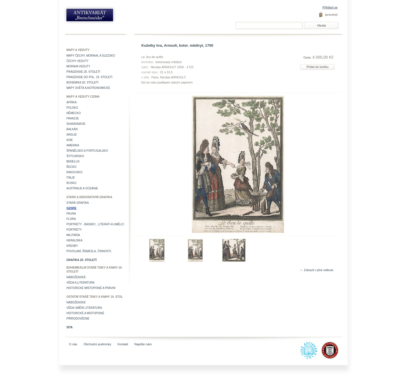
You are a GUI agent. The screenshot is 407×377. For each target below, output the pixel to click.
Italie (70, 177)
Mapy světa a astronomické (88, 87)
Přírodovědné (77, 318)
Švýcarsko (75, 156)
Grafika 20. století (81, 260)
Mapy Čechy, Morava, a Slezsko (90, 55)
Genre (71, 208)
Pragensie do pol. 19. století (89, 77)
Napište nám (143, 344)
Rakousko (74, 172)
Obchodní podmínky (97, 344)
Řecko (71, 166)
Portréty (74, 229)
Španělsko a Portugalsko (87, 150)
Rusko (71, 183)
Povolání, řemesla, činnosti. (89, 251)
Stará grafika (77, 202)
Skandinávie (75, 123)
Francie (72, 118)
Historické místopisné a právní (91, 288)
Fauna (71, 213)
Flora (71, 218)
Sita (69, 327)
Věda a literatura (80, 282)
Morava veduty (78, 66)
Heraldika (74, 240)
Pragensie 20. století (83, 71)
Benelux (73, 161)
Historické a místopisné (85, 313)
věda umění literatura (84, 307)
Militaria (73, 235)
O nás (73, 344)
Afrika (71, 102)
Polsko (72, 107)
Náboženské (76, 277)
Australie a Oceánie (82, 188)
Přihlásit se (330, 7)
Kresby (72, 245)
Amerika (72, 145)
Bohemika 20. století (82, 82)
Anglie (71, 134)
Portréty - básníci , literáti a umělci (95, 224)
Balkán (71, 129)
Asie (69, 140)
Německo (73, 113)
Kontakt (123, 344)
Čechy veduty (77, 61)
